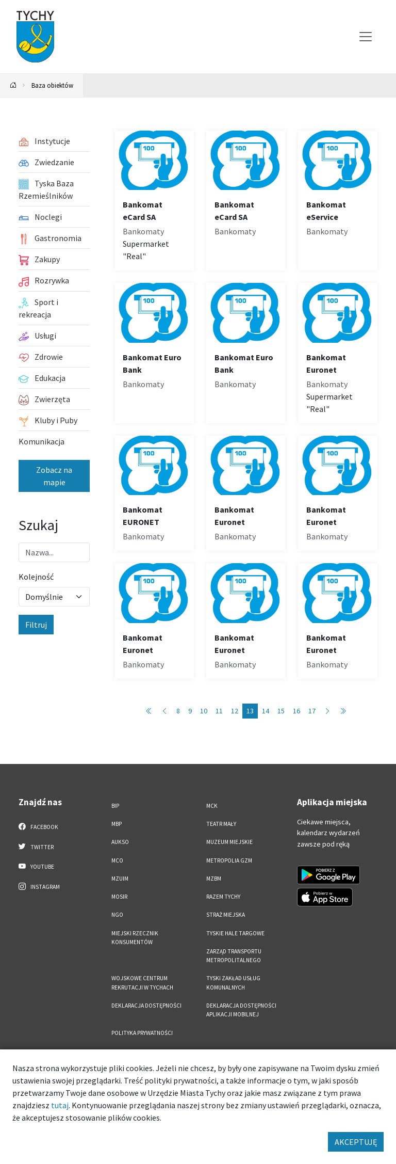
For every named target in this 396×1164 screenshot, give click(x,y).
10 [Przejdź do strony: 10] (203, 710)
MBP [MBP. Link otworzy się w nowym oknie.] (116, 823)
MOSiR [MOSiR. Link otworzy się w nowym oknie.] (119, 896)
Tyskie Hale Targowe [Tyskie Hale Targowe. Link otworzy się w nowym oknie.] (235, 933)
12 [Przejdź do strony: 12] (234, 710)
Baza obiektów (52, 85)
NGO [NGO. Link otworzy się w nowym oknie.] (117, 914)
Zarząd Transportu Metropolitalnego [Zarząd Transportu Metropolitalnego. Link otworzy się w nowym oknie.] (233, 956)
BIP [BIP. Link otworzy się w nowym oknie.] (115, 805)
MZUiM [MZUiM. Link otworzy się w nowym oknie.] (119, 878)
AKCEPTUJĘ (356, 1142)
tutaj (60, 1105)
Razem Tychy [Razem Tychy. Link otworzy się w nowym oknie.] (223, 896)
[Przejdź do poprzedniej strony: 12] (164, 711)
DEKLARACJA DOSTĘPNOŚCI (146, 1005)
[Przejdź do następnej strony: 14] (327, 711)
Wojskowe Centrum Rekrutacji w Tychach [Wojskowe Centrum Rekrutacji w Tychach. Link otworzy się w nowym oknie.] (142, 983)
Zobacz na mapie (54, 476)
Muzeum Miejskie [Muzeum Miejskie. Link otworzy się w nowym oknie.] (229, 842)
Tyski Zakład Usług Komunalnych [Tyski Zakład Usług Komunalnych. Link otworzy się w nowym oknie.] (233, 983)
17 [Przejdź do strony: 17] (312, 710)
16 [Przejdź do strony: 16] (296, 710)
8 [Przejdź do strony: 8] (178, 710)
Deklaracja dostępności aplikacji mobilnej (241, 1010)
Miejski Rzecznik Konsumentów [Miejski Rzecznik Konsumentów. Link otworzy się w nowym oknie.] (134, 938)
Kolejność (36, 576)
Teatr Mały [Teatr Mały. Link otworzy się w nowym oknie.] (221, 823)
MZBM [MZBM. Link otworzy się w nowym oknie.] (213, 878)
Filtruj (36, 624)
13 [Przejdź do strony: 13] (250, 710)
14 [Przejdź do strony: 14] (265, 710)
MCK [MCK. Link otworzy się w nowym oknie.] (212, 805)
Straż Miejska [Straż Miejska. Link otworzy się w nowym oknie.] (225, 914)
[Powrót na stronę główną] (13, 85)
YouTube (36, 866)
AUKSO (120, 842)
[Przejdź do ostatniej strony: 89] (343, 711)
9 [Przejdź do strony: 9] (190, 710)
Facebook (38, 826)
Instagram (39, 886)
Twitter (36, 846)
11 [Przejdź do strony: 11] (219, 710)
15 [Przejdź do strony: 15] (281, 710)
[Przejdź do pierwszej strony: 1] (149, 711)
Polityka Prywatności (142, 1033)
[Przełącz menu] (366, 36)
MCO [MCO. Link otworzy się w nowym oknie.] (117, 860)
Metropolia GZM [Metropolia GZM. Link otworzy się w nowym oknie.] (229, 860)
